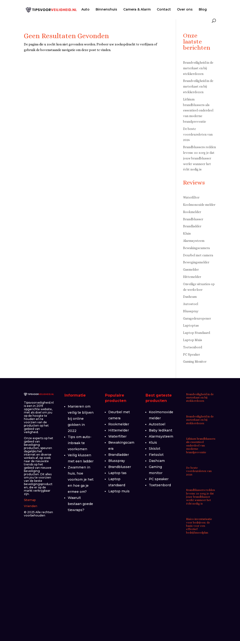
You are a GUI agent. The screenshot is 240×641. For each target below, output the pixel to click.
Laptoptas (191, 325)
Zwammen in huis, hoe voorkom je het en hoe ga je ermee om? (81, 479)
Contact (164, 9)
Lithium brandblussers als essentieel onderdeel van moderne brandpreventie (198, 110)
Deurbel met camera (198, 255)
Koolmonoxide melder (199, 204)
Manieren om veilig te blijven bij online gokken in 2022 (81, 418)
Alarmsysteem (193, 241)
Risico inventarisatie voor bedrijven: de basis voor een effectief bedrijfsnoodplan (199, 525)
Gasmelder (191, 269)
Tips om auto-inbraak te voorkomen (79, 443)
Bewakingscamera (196, 248)
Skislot (154, 448)
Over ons (185, 9)
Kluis (187, 233)
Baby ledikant (160, 430)
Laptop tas (117, 473)
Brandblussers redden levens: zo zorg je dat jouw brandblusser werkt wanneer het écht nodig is (199, 158)
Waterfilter (191, 197)
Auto (85, 9)
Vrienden (30, 506)
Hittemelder (192, 277)
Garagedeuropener (197, 318)
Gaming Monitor (194, 361)
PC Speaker (191, 354)
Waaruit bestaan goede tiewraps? (80, 504)
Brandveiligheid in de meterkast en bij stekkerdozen (198, 68)
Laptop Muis (192, 340)
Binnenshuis (106, 9)
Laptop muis (119, 491)
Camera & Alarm (137, 9)
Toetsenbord (192, 347)
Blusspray (191, 311)
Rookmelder (192, 212)
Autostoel (190, 304)
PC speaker (159, 479)
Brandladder (192, 226)
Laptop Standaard (196, 333)
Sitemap (30, 500)
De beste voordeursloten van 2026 (198, 134)
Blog (203, 9)
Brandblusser (193, 219)
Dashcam (190, 296)
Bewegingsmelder (196, 262)
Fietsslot (156, 455)
